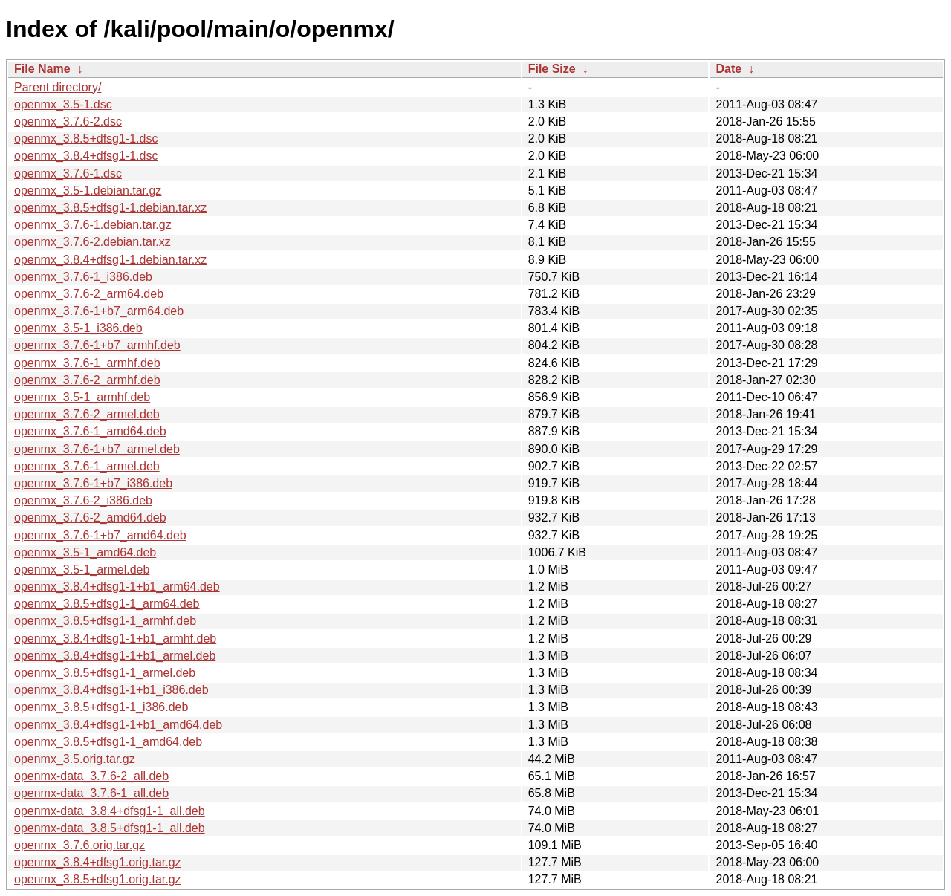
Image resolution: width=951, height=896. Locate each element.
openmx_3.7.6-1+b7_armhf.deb (97, 345)
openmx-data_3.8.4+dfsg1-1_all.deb (109, 811)
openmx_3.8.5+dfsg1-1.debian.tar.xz (110, 207)
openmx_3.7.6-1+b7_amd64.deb (100, 535)
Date (728, 68)
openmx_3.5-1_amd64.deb (85, 552)
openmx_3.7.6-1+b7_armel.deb (97, 449)
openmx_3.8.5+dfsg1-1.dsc (86, 138)
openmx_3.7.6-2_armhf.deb (87, 380)
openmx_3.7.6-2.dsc (68, 121)
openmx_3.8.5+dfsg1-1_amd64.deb (108, 742)
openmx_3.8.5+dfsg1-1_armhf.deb (105, 620)
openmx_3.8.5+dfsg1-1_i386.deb (101, 707)
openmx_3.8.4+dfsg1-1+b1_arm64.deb (117, 586)
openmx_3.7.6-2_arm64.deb (88, 294)
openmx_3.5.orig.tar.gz (74, 759)
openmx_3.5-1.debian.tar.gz (87, 190)
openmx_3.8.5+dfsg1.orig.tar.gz (97, 879)
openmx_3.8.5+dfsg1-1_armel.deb (104, 672)
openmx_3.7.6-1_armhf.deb (87, 363)
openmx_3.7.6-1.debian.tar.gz (93, 224)
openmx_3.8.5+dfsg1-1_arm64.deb (107, 603)
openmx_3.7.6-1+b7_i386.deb (93, 483)
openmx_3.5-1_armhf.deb (82, 397)
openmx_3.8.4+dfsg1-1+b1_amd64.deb (118, 724)
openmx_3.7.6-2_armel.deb (87, 414)
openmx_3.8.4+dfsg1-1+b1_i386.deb (111, 690)
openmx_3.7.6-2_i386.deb (83, 500)
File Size (552, 68)
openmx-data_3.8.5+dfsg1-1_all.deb (109, 828)
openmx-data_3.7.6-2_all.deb (91, 776)
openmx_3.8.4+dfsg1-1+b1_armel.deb (114, 655)
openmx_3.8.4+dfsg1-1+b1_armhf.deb (115, 638)
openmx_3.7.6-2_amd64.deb (90, 517)
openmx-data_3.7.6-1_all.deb (91, 793)
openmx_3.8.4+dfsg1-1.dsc (86, 155)
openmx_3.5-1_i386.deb (78, 328)
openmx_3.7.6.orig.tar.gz (79, 845)
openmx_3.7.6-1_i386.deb (83, 276)
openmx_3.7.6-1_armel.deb (87, 466)
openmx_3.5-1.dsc (63, 104)
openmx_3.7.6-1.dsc (68, 173)
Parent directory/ (57, 87)
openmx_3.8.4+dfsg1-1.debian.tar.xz (110, 259)
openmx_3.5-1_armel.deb (81, 569)
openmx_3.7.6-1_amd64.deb (90, 431)
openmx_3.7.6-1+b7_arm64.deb (99, 311)
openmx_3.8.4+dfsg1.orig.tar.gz (97, 862)
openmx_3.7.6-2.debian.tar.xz (92, 242)
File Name (42, 68)
